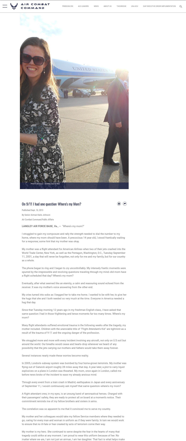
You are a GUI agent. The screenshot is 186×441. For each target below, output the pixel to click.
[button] (4, 6)
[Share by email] (125, 204)
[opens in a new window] (134, 6)
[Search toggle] (181, 6)
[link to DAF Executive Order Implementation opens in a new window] (159, 6)
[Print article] (119, 204)
